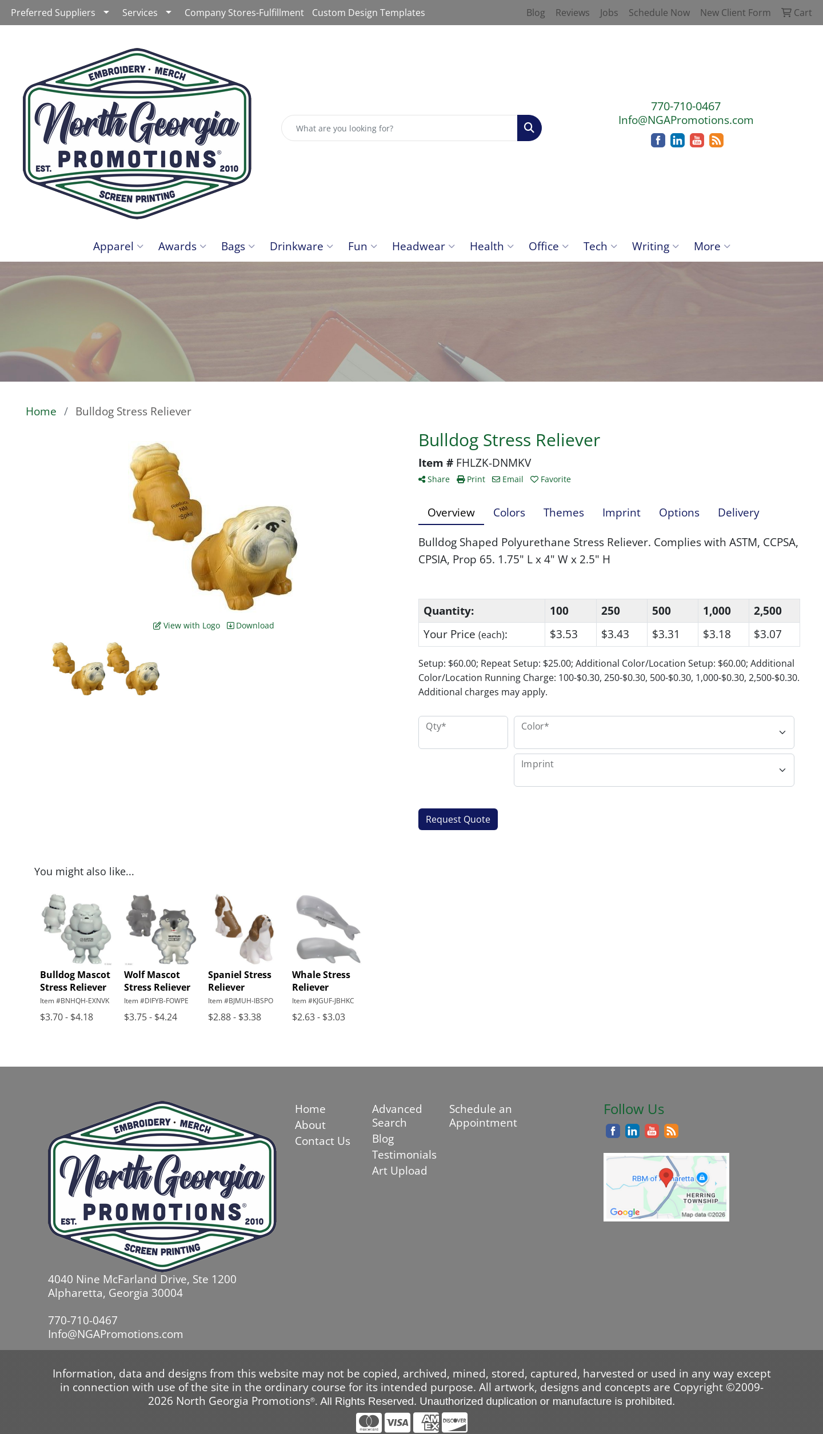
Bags (238, 246)
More (712, 246)
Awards (182, 246)
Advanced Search (397, 1115)
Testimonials (404, 1154)
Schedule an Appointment (481, 1115)
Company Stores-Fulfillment (244, 12)
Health (492, 246)
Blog (383, 1138)
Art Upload (400, 1170)
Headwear (423, 246)
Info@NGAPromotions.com (686, 120)
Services (140, 12)
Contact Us (322, 1140)
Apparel (118, 246)
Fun (362, 246)
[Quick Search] (399, 128)
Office (549, 246)
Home (310, 1108)
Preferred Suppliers (53, 12)
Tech (600, 246)
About (310, 1124)
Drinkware (301, 246)
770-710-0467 (686, 106)
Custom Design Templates (368, 12)
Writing (655, 246)
